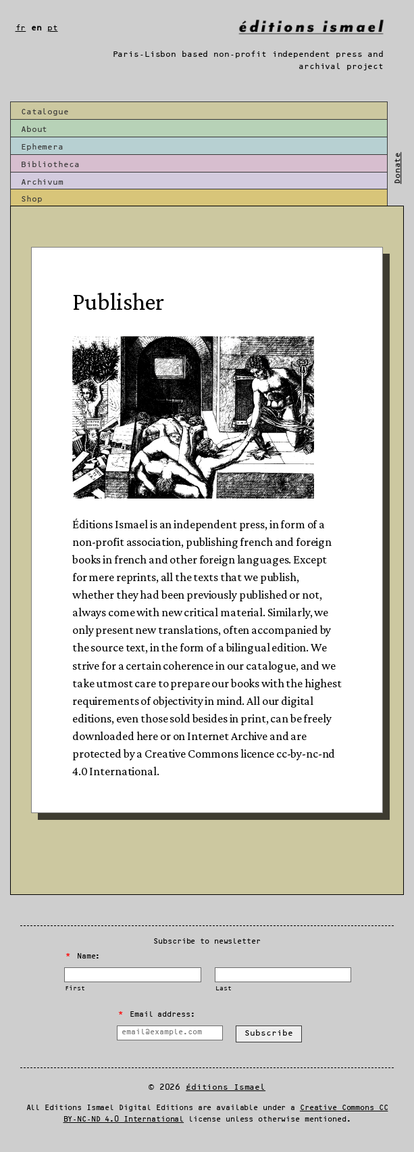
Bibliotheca (50, 164)
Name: (83, 956)
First (74, 989)
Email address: (156, 1014)
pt (52, 28)
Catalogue (45, 112)
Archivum (42, 182)
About (34, 129)
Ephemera (42, 147)
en (36, 28)
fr (21, 28)
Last (223, 989)
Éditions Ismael (225, 1087)
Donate (397, 168)
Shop (31, 199)
